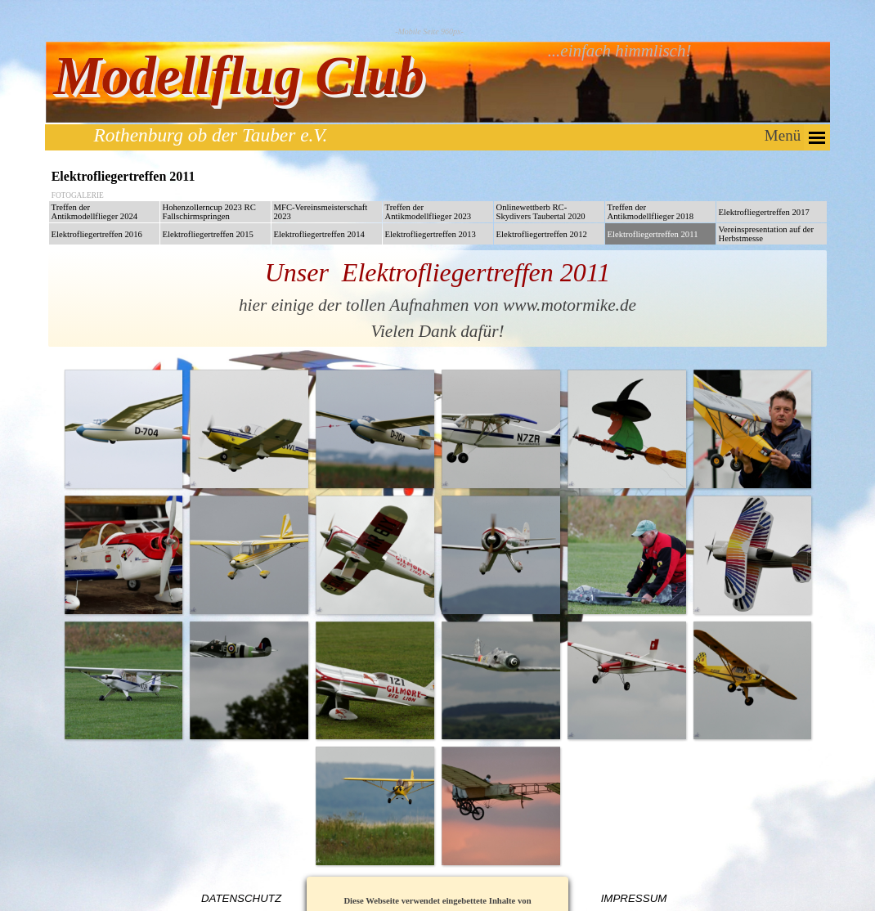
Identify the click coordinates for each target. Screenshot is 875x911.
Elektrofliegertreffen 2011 (653, 234)
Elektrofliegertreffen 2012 (541, 234)
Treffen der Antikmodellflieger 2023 (428, 212)
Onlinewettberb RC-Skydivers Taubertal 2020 (541, 212)
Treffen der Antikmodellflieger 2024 (95, 212)
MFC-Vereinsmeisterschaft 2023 (321, 212)
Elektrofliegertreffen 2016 (97, 234)
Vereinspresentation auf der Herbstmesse (766, 234)
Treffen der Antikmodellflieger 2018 (651, 212)
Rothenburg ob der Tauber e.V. (211, 135)
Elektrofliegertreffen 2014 (319, 234)
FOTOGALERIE (78, 195)
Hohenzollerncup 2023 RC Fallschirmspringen (209, 212)
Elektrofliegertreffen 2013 (430, 234)
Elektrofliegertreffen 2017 (764, 212)
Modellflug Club (238, 75)
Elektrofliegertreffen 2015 (208, 234)
